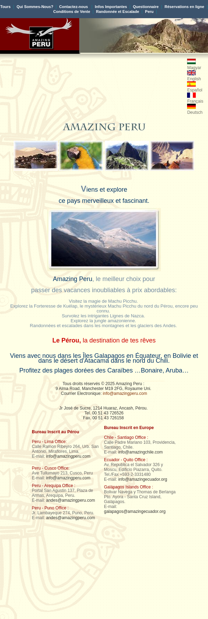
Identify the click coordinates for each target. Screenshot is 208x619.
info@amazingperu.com (125, 393)
